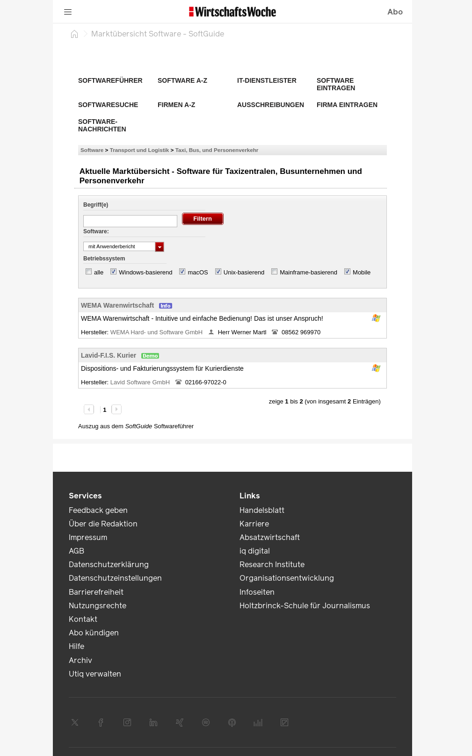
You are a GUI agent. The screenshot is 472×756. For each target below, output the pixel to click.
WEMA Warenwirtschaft (117, 305)
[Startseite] (74, 33)
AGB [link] (76, 551)
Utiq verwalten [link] (95, 674)
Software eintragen (336, 84)
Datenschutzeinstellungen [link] (115, 578)
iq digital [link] (255, 551)
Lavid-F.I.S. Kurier (108, 355)
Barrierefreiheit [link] (96, 592)
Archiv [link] (80, 660)
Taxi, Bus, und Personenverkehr (217, 150)
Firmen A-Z (176, 104)
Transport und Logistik (139, 150)
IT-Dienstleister (267, 80)
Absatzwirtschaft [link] (270, 537)
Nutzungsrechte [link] (97, 605)
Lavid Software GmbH (141, 382)
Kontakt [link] (83, 619)
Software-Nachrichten (102, 125)
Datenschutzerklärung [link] (109, 564)
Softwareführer (110, 80)
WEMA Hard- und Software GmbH (157, 332)
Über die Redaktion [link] (103, 523)
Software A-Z (182, 80)
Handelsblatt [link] (262, 510)
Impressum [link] (88, 537)
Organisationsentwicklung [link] (287, 578)
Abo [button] (395, 12)
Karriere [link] (254, 523)
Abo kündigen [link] (94, 632)
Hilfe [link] (76, 646)
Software (91, 150)
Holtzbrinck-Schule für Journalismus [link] (305, 605)
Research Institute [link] (272, 564)
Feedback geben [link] (98, 510)
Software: (96, 231)
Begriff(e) (95, 205)
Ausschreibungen (270, 104)
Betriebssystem (104, 258)
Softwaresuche (108, 104)
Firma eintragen (347, 104)
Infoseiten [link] (257, 592)
